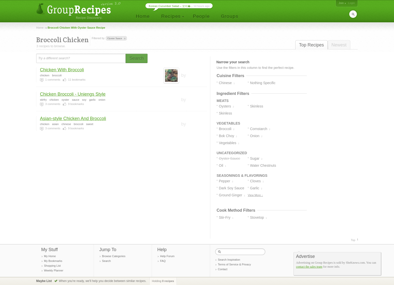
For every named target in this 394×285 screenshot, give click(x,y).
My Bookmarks (53, 260)
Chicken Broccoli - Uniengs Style (73, 94)
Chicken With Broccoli (62, 69)
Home (39, 27)
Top (353, 240)
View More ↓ (255, 195)
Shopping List (52, 265)
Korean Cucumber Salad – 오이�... (171, 6)
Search (106, 260)
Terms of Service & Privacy (234, 264)
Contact (222, 269)
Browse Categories (113, 256)
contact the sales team (309, 266)
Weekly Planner (53, 270)
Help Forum (167, 256)
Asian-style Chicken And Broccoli (73, 118)
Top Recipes (311, 44)
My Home (50, 256)
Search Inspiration (229, 259)
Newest (339, 44)
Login (351, 3)
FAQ (163, 260)
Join (341, 3)
